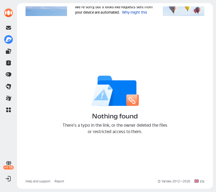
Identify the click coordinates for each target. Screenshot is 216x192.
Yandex (166, 181)
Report (59, 181)
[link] (8, 13)
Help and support (38, 181)
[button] (8, 110)
